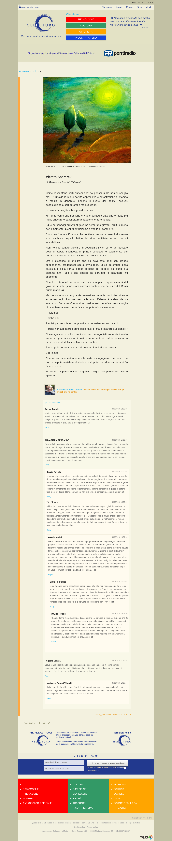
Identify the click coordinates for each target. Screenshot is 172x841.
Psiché (77, 799)
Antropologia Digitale (37, 803)
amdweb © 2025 (146, 818)
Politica (36, 71)
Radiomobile (31, 789)
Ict (25, 785)
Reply (47, 427)
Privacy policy (92, 827)
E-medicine (79, 789)
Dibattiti (119, 799)
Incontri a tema (83, 808)
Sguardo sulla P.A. (125, 803)
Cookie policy (79, 827)
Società (119, 794)
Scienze (28, 799)
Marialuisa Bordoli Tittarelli (70, 390)
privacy (120, 768)
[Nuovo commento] (53, 402)
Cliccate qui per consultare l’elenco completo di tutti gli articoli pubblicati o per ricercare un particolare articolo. (76, 735)
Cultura (78, 785)
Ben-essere (80, 794)
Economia (120, 785)
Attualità (120, 808)
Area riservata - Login (32, 7)
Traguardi (79, 803)
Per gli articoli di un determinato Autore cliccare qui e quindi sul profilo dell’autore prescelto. (76, 743)
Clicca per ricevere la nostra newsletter (108, 764)
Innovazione (30, 794)
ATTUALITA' (24, 71)
